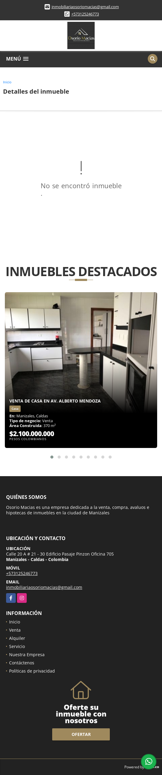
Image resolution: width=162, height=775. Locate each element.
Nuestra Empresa (27, 654)
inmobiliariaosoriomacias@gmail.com (85, 6)
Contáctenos (21, 663)
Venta (15, 630)
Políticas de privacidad (32, 671)
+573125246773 (85, 14)
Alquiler (17, 638)
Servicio (17, 646)
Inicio (7, 82)
